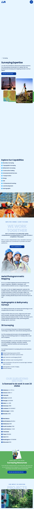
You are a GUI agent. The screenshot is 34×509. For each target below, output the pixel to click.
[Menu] (31, 2)
